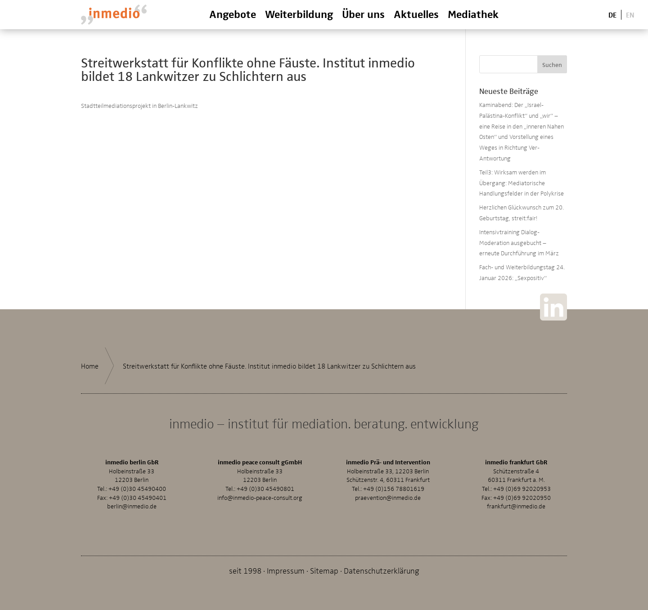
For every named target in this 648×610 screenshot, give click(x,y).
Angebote (232, 13)
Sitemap (324, 570)
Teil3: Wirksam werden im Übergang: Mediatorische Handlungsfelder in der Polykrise (521, 183)
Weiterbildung (299, 13)
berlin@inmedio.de (132, 506)
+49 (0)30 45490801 (265, 488)
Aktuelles (416, 13)
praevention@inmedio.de (388, 497)
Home (90, 366)
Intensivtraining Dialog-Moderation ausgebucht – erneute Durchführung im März (519, 242)
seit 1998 (245, 570)
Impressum (286, 570)
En (630, 14)
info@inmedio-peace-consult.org (259, 497)
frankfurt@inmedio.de (516, 506)
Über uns (363, 13)
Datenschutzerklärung (381, 570)
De (612, 14)
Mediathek (473, 13)
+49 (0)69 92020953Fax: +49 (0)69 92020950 (516, 493)
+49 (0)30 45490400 (137, 488)
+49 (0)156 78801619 (393, 488)
